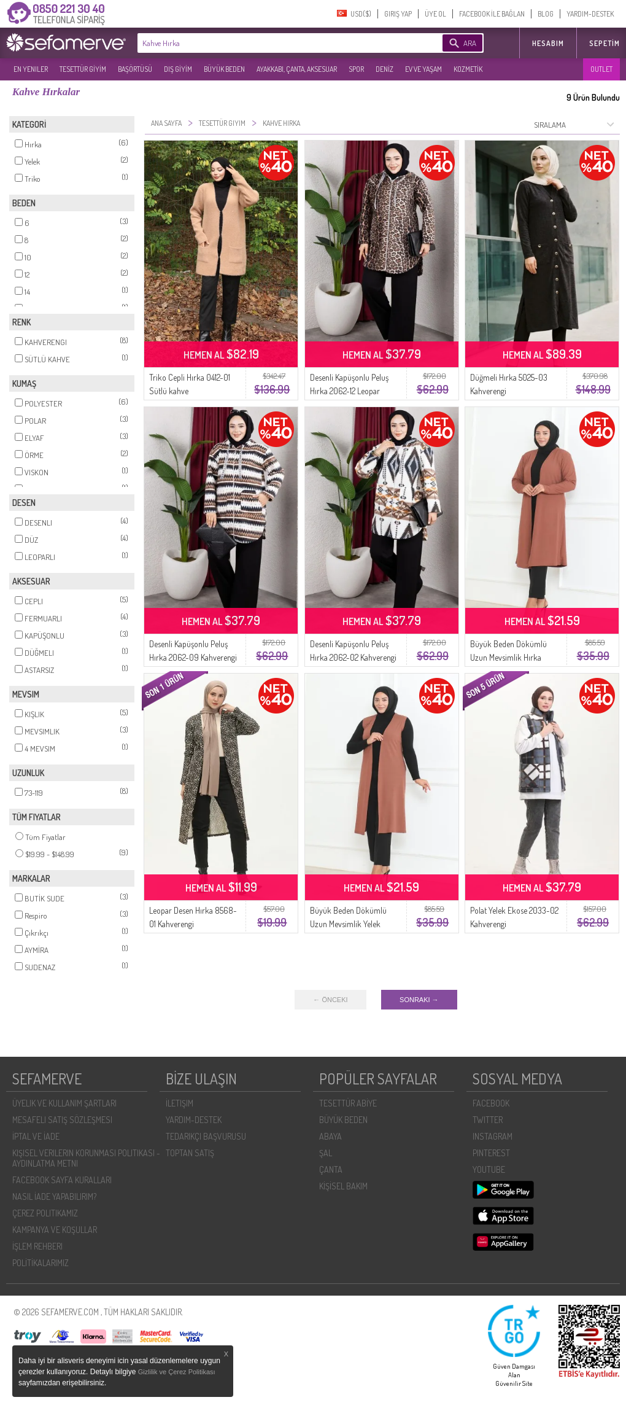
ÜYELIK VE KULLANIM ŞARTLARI (64, 1103)
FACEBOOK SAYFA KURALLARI (62, 1180)
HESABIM (548, 43)
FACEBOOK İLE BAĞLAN (492, 13)
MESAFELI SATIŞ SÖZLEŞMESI (62, 1119)
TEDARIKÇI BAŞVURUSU (206, 1136)
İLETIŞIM (179, 1103)
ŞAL (325, 1153)
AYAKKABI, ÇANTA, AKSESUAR (297, 69)
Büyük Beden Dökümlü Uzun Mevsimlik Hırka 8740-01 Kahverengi (508, 657)
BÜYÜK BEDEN (224, 69)
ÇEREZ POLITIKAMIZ (45, 1213)
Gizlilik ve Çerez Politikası (176, 1371)
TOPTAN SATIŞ (190, 1153)
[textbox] (271, 43)
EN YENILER (31, 69)
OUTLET (601, 69)
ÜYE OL (435, 13)
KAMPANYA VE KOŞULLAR (54, 1229)
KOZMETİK (468, 69)
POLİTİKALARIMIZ (40, 1263)
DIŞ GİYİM (178, 69)
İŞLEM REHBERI (37, 1246)
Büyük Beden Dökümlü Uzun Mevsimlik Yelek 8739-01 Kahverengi (348, 924)
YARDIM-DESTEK (590, 13)
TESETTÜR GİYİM (83, 69)
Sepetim (604, 43)
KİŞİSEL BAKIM (343, 1186)
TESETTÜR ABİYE (348, 1103)
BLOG (546, 13)
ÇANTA (330, 1169)
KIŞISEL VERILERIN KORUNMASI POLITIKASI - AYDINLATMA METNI (86, 1158)
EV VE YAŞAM (423, 69)
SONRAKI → (419, 999)
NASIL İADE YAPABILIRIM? (54, 1196)
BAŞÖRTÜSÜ (135, 69)
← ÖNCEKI (330, 999)
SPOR (356, 69)
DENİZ (384, 69)
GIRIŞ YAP (398, 13)
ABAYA (330, 1136)
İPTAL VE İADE (36, 1136)
